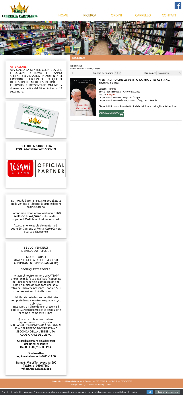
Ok (149, 391)
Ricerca (90, 15)
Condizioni (92, 384)
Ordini (116, 15)
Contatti (169, 15)
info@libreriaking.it (78, 384)
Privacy (101, 384)
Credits (109, 384)
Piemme (112, 88)
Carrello (143, 15)
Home (63, 15)
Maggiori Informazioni (167, 391)
